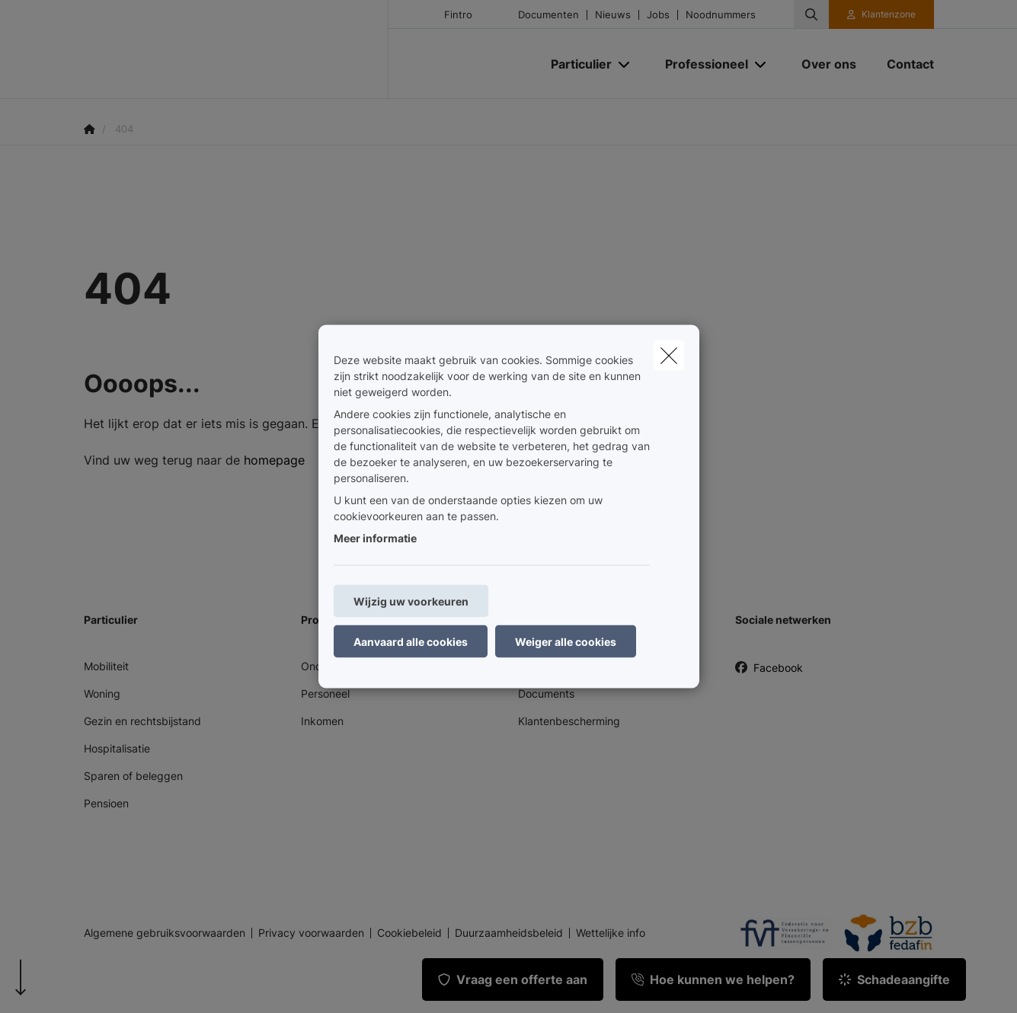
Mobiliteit (106, 666)
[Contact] (902, 64)
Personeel (325, 693)
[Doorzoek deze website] (811, 14)
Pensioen (106, 803)
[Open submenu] (625, 64)
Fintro (458, 15)
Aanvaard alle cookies (410, 641)
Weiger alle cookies (565, 641)
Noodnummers (721, 15)
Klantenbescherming (569, 720)
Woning (102, 693)
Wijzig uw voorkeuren (411, 601)
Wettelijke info (610, 933)
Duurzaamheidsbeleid (509, 933)
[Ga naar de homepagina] (236, 49)
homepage (274, 460)
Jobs (658, 15)
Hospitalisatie (117, 748)
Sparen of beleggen (133, 775)
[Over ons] (828, 64)
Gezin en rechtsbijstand (142, 720)
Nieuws (613, 15)
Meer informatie (375, 538)
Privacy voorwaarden (311, 933)
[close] (669, 355)
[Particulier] (576, 64)
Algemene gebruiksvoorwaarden (164, 933)
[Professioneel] (701, 64)
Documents (546, 693)
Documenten (548, 15)
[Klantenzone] (881, 14)
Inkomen (322, 720)
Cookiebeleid (409, 933)
